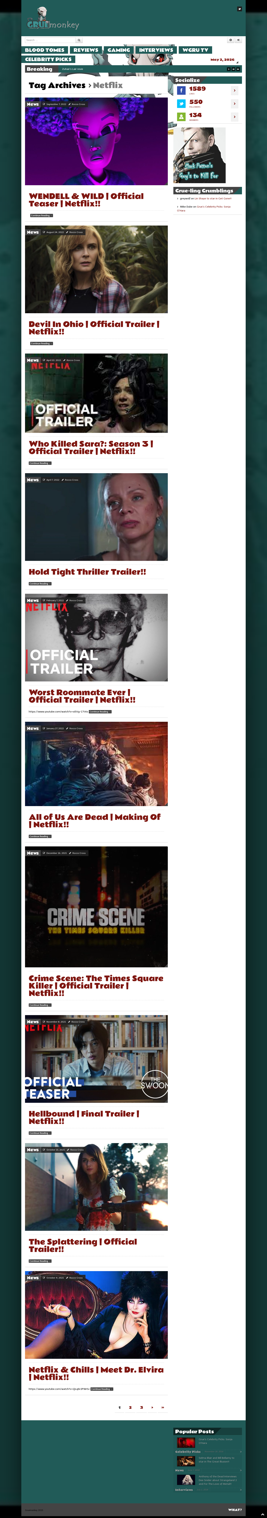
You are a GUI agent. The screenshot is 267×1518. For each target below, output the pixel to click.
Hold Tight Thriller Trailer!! (87, 574)
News (33, 106)
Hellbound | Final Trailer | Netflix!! (84, 1119)
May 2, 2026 (226, 59)
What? (235, 1511)
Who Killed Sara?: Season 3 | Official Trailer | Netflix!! (91, 449)
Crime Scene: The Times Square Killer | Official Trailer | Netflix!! (96, 987)
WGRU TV (199, 50)
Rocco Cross (78, 106)
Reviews (89, 50)
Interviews (160, 50)
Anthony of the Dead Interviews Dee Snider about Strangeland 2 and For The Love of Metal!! (218, 1482)
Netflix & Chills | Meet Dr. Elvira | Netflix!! (96, 1375)
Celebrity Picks (52, 59)
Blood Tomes (48, 50)
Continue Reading (41, 217)
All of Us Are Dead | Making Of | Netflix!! (95, 823)
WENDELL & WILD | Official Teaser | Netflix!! (86, 202)
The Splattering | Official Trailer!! (83, 1247)
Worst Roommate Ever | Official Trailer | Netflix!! (82, 698)
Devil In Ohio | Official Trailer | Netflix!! (94, 330)
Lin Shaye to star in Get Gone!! (213, 200)
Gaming (122, 50)
